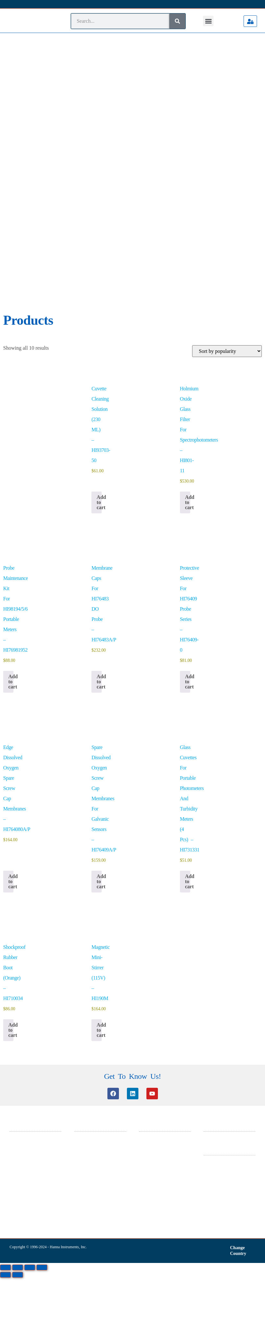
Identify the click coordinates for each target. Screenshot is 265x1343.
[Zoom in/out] (5, 1084)
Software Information (92, 971)
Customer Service (89, 954)
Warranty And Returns (222, 994)
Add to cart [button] (99, 320)
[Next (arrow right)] (17, 1092)
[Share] (29, 1084)
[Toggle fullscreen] (17, 1084)
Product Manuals (88, 987)
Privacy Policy (216, 986)
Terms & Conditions (221, 978)
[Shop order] (227, 169)
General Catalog (152, 962)
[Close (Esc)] (41, 1084)
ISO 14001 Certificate (157, 971)
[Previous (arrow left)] (5, 1092)
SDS (143, 954)
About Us (212, 954)
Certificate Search (89, 979)
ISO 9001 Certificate (156, 979)
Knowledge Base (88, 962)
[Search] (177, 21)
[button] (208, 21)
